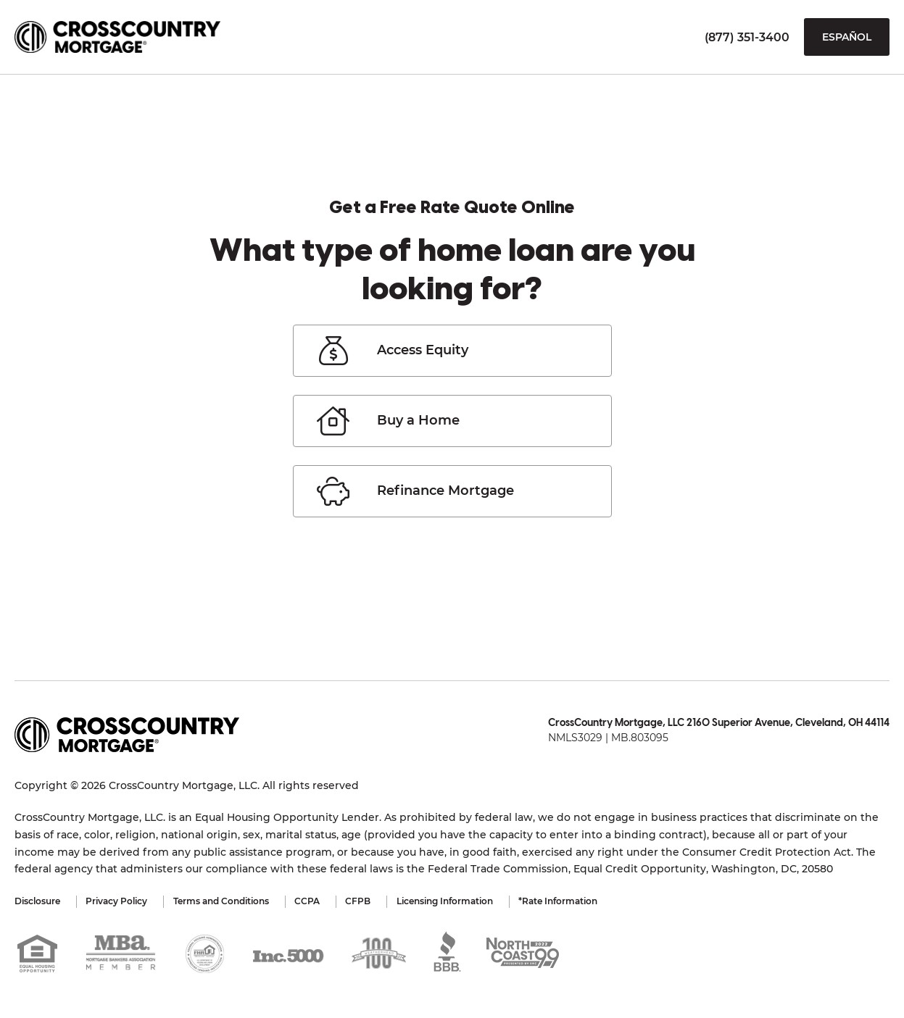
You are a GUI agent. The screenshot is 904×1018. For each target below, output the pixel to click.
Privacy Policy (120, 901)
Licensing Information (461, 901)
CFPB (371, 901)
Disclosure (37, 901)
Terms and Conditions (227, 901)
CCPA (317, 901)
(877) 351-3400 (746, 37)
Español (846, 36)
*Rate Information (578, 901)
